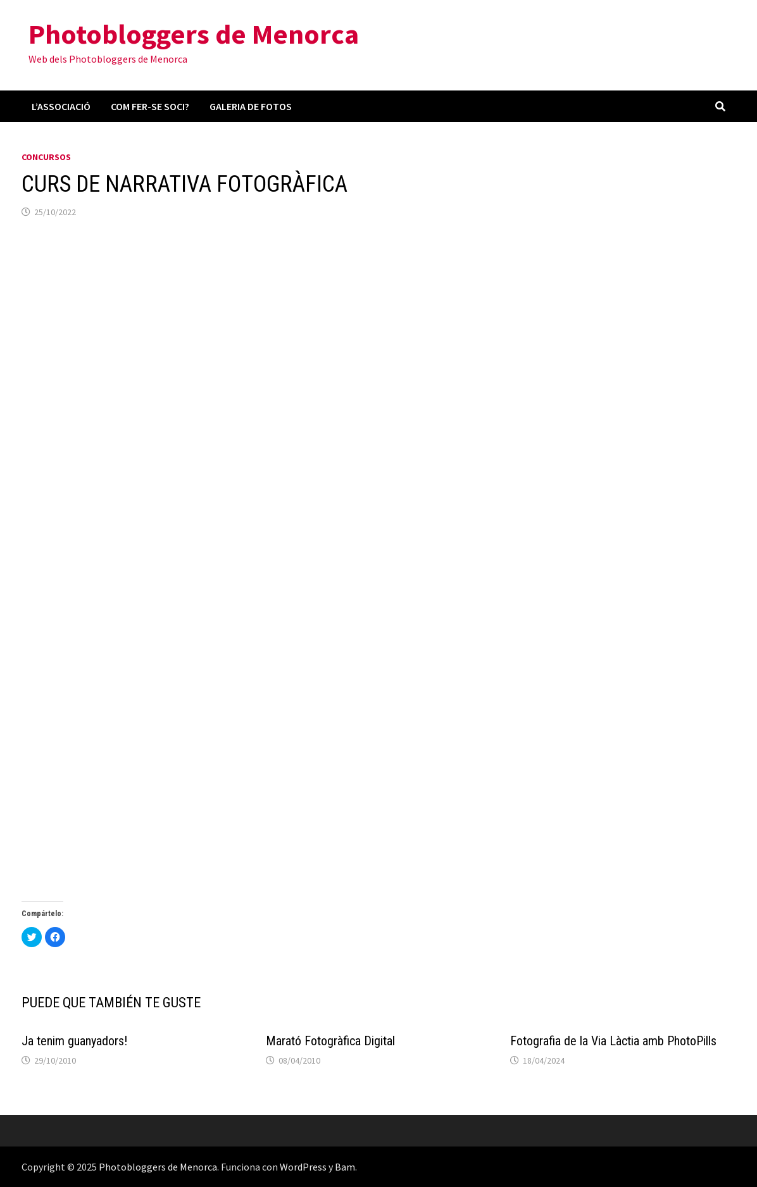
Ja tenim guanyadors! (74, 1040)
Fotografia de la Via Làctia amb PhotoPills (613, 1040)
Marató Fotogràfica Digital (330, 1040)
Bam (345, 1166)
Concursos (46, 157)
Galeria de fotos (251, 106)
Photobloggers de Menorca (193, 33)
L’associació (61, 106)
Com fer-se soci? (150, 106)
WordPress (303, 1166)
